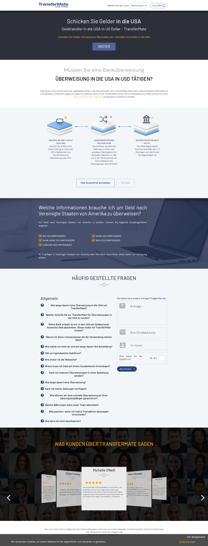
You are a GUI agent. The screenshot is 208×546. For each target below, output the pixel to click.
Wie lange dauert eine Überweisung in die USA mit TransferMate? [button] (79, 307)
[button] (158, 5)
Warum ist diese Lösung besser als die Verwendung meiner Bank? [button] (79, 338)
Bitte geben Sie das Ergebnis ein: (130, 357)
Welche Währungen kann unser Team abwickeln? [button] (72, 404)
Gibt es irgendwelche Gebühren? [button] (63, 353)
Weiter (104, 46)
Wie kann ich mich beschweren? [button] (63, 421)
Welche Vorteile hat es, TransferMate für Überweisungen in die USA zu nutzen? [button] (79, 316)
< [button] (9, 497)
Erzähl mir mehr (187, 541)
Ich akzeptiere (196, 537)
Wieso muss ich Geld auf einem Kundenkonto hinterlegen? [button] (77, 366)
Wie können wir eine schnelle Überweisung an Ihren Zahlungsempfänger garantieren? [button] (79, 397)
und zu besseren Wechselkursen (87, 97)
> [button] (203, 497)
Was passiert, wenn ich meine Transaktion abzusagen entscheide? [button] (79, 413)
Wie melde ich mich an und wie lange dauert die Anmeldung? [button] (78, 346)
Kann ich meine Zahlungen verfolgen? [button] (66, 388)
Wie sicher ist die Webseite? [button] (61, 359)
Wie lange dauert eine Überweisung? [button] (65, 382)
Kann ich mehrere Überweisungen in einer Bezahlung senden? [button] (79, 374)
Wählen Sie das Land (118, 5)
